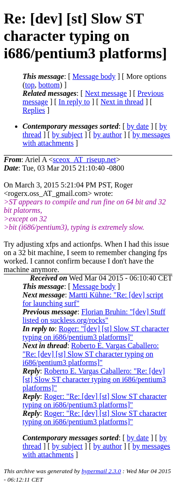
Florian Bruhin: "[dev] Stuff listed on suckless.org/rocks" (94, 316)
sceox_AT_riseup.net (84, 160)
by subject (67, 135)
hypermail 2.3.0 (101, 471)
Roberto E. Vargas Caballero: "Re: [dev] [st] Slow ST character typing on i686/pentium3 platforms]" (91, 354)
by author (107, 135)
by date (138, 126)
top (29, 85)
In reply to (74, 102)
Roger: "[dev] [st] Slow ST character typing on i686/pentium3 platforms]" (96, 333)
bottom (49, 85)
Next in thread (122, 102)
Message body (93, 76)
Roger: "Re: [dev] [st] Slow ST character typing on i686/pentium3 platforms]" (95, 400)
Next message (106, 93)
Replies (34, 110)
